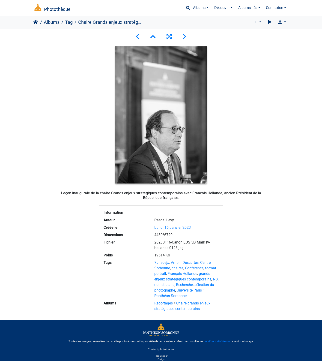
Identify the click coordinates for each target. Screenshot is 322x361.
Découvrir (222, 8)
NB (215, 279)
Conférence (194, 268)
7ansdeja (161, 262)
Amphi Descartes (185, 262)
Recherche (184, 285)
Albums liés (247, 8)
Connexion (274, 8)
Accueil (35, 22)
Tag (69, 22)
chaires (177, 268)
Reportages (163, 303)
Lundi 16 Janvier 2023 (172, 227)
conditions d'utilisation (217, 341)
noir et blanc (164, 285)
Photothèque (57, 9)
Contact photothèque (161, 349)
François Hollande (182, 273)
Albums (199, 8)
